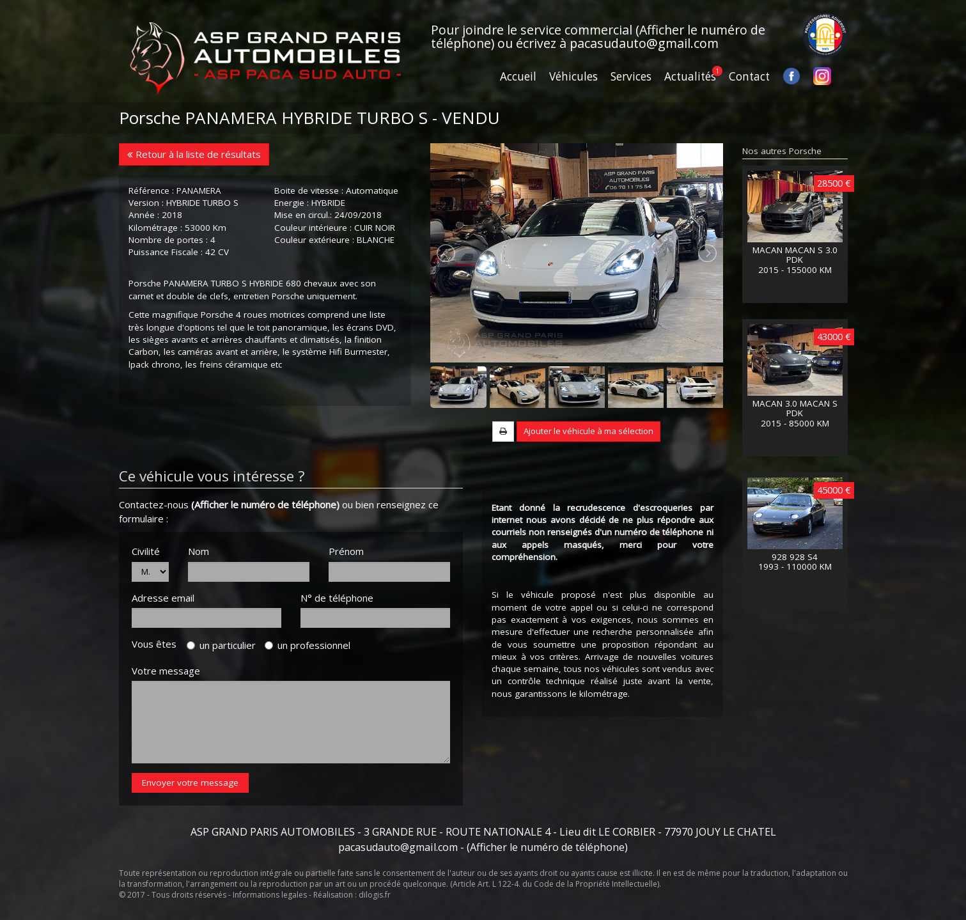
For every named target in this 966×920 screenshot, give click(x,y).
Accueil (518, 76)
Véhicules (573, 76)
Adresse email (163, 597)
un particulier (221, 645)
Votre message (166, 670)
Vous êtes (158, 643)
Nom (198, 551)
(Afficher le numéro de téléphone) (265, 504)
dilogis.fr (375, 894)
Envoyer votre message (190, 782)
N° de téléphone (336, 597)
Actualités (690, 76)
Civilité (146, 551)
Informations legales (270, 894)
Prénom (346, 551)
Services (631, 76)
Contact (749, 76)
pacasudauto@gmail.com (644, 43)
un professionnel (307, 645)
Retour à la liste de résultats (194, 154)
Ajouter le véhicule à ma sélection (588, 431)
